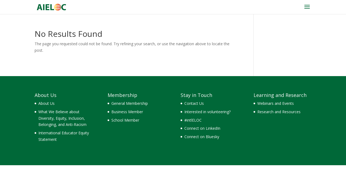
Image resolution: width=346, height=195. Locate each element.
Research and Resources (279, 111)
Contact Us (194, 103)
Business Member (127, 111)
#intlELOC (193, 120)
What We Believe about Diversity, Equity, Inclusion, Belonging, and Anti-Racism (62, 118)
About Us (46, 103)
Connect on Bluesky (201, 136)
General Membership (129, 103)
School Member (125, 120)
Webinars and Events (275, 103)
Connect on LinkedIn (202, 128)
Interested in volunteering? (207, 111)
